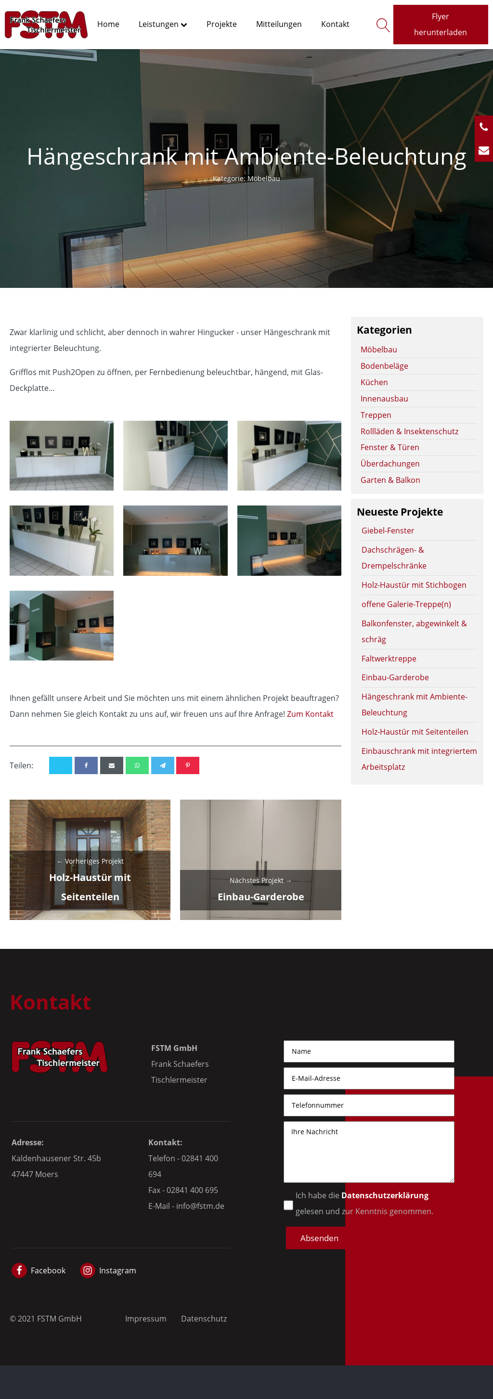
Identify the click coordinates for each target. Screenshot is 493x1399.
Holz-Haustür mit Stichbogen (414, 584)
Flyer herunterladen (440, 24)
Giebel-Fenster (388, 530)
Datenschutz (204, 1318)
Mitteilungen (279, 23)
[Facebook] (86, 765)
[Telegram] (162, 765)
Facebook (48, 1270)
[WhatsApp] (137, 765)
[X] (60, 765)
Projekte (222, 23)
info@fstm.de (200, 1205)
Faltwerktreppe (389, 658)
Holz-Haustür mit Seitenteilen (415, 731)
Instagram (117, 1270)
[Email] (111, 765)
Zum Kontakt (310, 713)
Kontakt (335, 23)
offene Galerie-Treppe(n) (406, 603)
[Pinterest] (187, 765)
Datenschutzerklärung (384, 1195)
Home (108, 23)
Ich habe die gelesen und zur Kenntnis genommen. (364, 1203)
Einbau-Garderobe (395, 677)
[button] (319, 1238)
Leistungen (163, 23)
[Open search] (381, 24)
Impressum (146, 1318)
